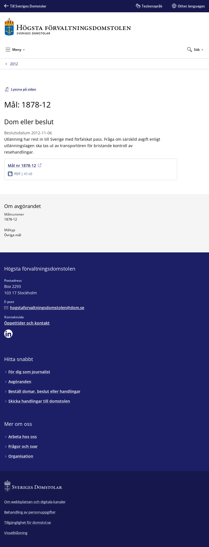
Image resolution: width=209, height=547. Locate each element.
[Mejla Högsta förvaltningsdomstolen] (44, 307)
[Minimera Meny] (15, 49)
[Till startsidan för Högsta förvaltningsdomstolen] (67, 27)
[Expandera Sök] (195, 49)
